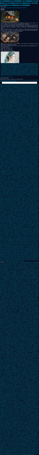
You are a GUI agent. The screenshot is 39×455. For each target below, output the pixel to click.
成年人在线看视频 (31, 278)
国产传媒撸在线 (12, 100)
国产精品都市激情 (29, 122)
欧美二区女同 (5, 217)
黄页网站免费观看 (33, 108)
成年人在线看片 (33, 192)
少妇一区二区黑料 (15, 108)
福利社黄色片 (26, 205)
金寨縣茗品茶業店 (18, 70)
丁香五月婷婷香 (2, 343)
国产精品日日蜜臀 (16, 320)
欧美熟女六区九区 (9, 231)
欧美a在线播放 (5, 127)
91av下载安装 (17, 333)
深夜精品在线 (20, 283)
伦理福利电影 (24, 304)
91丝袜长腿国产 (21, 360)
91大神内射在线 (15, 167)
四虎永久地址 (12, 452)
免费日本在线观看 (9, 413)
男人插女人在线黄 (4, 238)
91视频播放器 (3, 386)
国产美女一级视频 (26, 345)
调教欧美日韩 (18, 185)
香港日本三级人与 (2, 374)
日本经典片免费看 (35, 98)
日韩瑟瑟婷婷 (21, 403)
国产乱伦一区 (11, 410)
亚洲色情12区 (3, 351)
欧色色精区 (21, 429)
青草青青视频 (23, 85)
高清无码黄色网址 (8, 405)
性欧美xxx (10, 370)
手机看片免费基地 (25, 330)
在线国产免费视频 (26, 110)
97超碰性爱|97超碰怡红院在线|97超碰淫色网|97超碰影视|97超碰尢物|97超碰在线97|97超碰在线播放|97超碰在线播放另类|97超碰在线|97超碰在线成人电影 (19, 248)
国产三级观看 (11, 180)
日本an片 (36, 319)
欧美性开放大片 (16, 168)
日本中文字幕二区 (11, 111)
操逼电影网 (12, 343)
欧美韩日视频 (17, 91)
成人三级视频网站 (21, 138)
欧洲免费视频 (26, 103)
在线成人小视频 (7, 214)
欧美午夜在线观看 (33, 394)
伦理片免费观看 (4, 372)
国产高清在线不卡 (16, 155)
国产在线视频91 (32, 135)
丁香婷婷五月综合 (29, 159)
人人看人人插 (33, 227)
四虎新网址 (4, 348)
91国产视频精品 (26, 91)
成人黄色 (9, 447)
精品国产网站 (9, 122)
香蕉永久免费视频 (11, 357)
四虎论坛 (15, 356)
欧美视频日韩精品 (6, 349)
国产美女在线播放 (29, 220)
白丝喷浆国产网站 (23, 203)
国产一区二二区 (30, 380)
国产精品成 (36, 409)
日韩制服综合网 (18, 351)
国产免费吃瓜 (21, 330)
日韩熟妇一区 (17, 309)
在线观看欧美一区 (7, 367)
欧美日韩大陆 (27, 98)
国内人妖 (28, 431)
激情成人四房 (15, 174)
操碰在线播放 (33, 342)
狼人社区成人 (8, 155)
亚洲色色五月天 (2, 282)
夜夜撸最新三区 (6, 284)
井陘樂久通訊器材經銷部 (12, 73)
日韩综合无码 (15, 90)
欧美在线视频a (9, 223)
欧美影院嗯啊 (6, 86)
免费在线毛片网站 (35, 117)
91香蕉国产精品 (23, 223)
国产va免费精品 (13, 124)
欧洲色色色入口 (17, 395)
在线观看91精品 (2, 368)
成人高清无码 (24, 129)
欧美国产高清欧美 (7, 425)
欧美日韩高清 (18, 386)
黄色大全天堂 (11, 274)
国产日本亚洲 (13, 212)
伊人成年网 (1, 394)
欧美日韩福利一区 (11, 384)
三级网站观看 (29, 421)
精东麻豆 (3, 359)
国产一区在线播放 (36, 292)
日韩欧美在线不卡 (15, 274)
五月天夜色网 (36, 373)
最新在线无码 (31, 436)
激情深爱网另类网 (9, 398)
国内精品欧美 (26, 291)
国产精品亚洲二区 (11, 323)
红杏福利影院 (35, 205)
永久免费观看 (29, 211)
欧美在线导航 (34, 385)
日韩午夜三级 (23, 146)
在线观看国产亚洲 (13, 444)
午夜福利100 (17, 302)
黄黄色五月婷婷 (13, 166)
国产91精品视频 (25, 145)
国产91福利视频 (33, 160)
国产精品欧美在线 (31, 369)
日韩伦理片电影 (16, 188)
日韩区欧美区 (32, 366)
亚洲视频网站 (25, 192)
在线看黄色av (34, 377)
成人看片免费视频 (20, 190)
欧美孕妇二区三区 (33, 358)
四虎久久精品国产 (35, 323)
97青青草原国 (5, 271)
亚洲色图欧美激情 (6, 394)
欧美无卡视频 (11, 285)
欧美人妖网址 (30, 91)
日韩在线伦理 (13, 366)
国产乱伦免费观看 (29, 139)
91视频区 (24, 409)
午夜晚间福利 (18, 228)
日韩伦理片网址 (2, 342)
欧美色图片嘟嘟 (34, 207)
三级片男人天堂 (11, 400)
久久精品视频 (7, 274)
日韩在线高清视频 (5, 268)
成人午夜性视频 (24, 207)
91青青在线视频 (29, 368)
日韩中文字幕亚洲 (18, 271)
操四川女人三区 (27, 146)
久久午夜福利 (36, 94)
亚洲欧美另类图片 (9, 424)
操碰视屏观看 (25, 228)
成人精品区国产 (34, 150)
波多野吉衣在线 (2, 369)
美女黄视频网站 (6, 129)
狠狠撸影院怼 (15, 369)
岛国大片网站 (2, 85)
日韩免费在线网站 (19, 317)
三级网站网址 (36, 309)
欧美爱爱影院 (10, 125)
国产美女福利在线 (23, 128)
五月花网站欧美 (30, 200)
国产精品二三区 (13, 88)
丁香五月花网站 (25, 114)
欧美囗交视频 (33, 336)
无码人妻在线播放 (2, 189)
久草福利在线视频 (18, 229)
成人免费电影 (19, 414)
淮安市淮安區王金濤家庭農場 (15, 67)
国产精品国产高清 (12, 150)
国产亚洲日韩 (18, 319)
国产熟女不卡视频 (17, 169)
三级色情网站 (14, 288)
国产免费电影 (29, 86)
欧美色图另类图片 (7, 422)
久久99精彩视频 (29, 439)
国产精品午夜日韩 (13, 331)
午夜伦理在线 (29, 424)
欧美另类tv (3, 285)
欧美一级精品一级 (30, 406)
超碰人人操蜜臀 (5, 378)
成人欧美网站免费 (20, 352)
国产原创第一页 (19, 374)
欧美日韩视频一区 (21, 279)
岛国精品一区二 (9, 436)
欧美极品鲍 (35, 406)
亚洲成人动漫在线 (24, 309)
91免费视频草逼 (11, 144)
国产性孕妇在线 (3, 263)
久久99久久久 (19, 290)
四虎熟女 (8, 303)
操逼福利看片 (31, 117)
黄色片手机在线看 (35, 213)
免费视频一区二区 (21, 196)
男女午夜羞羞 (32, 187)
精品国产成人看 (33, 405)
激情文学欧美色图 (13, 110)
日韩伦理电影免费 (27, 306)
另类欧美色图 (7, 272)
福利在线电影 (23, 96)
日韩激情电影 (21, 310)
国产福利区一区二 (5, 334)
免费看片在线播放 (6, 319)
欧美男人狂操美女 (25, 406)
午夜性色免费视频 (20, 324)
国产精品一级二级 (28, 290)
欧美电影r (22, 422)
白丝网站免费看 (7, 138)
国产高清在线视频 (25, 154)
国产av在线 (1, 264)
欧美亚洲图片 (23, 162)
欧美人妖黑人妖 (20, 227)
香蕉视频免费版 (12, 207)
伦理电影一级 (32, 221)
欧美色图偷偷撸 (11, 371)
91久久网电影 (32, 271)
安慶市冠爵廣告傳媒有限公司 (25, 70)
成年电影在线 (22, 386)
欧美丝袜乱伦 (7, 227)
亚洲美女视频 (4, 93)
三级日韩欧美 (7, 90)
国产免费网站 (7, 285)
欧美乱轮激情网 (10, 115)
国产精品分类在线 (10, 334)
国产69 (31, 333)
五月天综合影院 (31, 315)
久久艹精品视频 (35, 383)
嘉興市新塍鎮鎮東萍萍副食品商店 (15, 69)
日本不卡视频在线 (6, 316)
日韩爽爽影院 (19, 433)
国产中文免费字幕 (9, 224)
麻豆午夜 (22, 380)
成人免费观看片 (21, 378)
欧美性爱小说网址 (6, 180)
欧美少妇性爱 (24, 227)
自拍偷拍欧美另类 (13, 263)
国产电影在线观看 (13, 91)
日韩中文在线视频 (5, 393)
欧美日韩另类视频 (22, 148)
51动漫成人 (25, 421)
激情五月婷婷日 (11, 200)
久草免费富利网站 (14, 436)
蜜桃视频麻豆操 (22, 141)
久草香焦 (37, 355)
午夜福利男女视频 (2, 281)
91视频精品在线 (24, 152)
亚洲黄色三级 (17, 348)
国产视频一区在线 (7, 186)
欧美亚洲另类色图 (30, 367)
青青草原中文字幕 (30, 289)
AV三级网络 (7, 392)
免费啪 (15, 343)
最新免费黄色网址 (29, 222)
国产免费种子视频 (19, 152)
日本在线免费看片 (18, 373)
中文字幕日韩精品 (6, 350)
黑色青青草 (16, 297)
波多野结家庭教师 (21, 88)
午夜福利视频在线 (21, 301)
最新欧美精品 (16, 170)
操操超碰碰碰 (36, 138)
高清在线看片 (27, 351)
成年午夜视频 (29, 420)
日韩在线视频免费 (2, 329)
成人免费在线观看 (11, 133)
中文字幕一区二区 (30, 307)
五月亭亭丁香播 (26, 119)
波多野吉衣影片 (15, 411)
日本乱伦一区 (33, 285)
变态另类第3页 (6, 121)
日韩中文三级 (14, 427)
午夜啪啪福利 (7, 352)
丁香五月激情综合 (10, 195)
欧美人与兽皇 (9, 271)
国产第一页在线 (29, 140)
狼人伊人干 (3, 407)
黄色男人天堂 (30, 360)
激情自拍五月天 (21, 200)
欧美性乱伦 (35, 344)
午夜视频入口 (21, 308)
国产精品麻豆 (36, 419)
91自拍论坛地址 (28, 93)
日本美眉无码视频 (36, 203)
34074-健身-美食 (31, 73)
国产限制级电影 (22, 437)
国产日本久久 (32, 175)
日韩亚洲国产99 (22, 349)
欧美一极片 (17, 451)
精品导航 (15, 405)
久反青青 (20, 453)
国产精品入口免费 (2, 266)
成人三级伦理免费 (3, 114)
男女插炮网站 (18, 123)
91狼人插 (33, 429)
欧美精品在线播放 (20, 192)
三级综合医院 (32, 276)
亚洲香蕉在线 (3, 225)
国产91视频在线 (32, 162)
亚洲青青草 (23, 432)
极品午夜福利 (20, 450)
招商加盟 (17, 7)
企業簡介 (4, 7)
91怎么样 (8, 435)
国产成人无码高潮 (15, 84)
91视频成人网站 (28, 143)
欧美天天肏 (28, 281)
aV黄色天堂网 (11, 304)
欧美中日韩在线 (18, 298)
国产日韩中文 (2, 273)
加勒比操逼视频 (14, 290)
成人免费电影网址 (24, 317)
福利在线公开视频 (30, 92)
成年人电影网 (10, 97)
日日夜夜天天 (31, 161)
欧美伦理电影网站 (5, 115)
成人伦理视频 (2, 188)
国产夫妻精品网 (24, 100)
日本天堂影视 (14, 185)
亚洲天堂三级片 (31, 155)
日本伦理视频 (7, 374)
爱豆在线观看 (19, 369)
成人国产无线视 (20, 207)
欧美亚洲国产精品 (14, 198)
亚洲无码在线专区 (31, 206)
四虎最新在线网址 (29, 395)
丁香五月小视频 (14, 434)
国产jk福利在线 (23, 147)
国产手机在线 (17, 425)
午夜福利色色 (31, 98)
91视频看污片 (24, 283)
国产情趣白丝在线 (11, 96)
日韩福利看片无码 (32, 375)
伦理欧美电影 (19, 96)
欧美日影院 (28, 333)
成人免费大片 (10, 147)
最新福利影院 (9, 451)
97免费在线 (26, 296)
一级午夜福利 (19, 143)
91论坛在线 (4, 335)
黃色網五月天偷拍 (18, 288)
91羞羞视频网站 (11, 90)
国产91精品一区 (36, 175)
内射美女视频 (19, 94)
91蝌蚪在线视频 (3, 126)
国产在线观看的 (2, 103)
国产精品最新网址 (36, 280)
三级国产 (36, 271)
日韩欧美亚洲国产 (4, 347)
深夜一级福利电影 (3, 294)
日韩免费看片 (35, 362)
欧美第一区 (18, 263)
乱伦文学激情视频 (21, 445)
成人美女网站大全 (14, 98)
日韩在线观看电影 (31, 268)
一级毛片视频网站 (28, 224)
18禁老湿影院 (7, 357)
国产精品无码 (10, 153)
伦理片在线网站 (29, 237)
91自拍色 (11, 345)
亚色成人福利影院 (28, 427)
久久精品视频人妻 (30, 212)
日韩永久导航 (14, 319)
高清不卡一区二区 (35, 177)
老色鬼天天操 (16, 140)
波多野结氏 (8, 276)
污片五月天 (12, 358)
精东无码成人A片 (18, 440)
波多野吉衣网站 (18, 103)
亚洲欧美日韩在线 (10, 454)
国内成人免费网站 (2, 178)
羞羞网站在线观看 (4, 275)
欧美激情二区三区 (32, 231)
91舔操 (19, 437)
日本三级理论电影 (24, 220)
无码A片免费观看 (7, 395)
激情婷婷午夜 (32, 437)
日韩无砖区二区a (16, 360)
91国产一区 (8, 299)
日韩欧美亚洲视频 (20, 129)
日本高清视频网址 (8, 366)
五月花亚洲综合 (31, 407)
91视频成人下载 (15, 153)
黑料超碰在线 (9, 149)
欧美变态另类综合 (18, 377)
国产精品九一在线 (19, 160)
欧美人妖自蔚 (14, 213)
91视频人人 (37, 304)
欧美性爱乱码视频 (6, 304)
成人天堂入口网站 (4, 435)
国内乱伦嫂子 (11, 107)
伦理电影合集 (35, 291)
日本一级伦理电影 (17, 452)
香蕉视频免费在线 (4, 307)
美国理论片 (4, 405)
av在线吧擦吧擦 (2, 119)
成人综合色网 (27, 215)
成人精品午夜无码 (6, 419)
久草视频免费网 (35, 347)
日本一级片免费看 (35, 440)
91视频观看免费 (25, 159)
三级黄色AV (22, 294)
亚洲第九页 (27, 268)
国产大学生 (14, 429)
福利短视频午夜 (9, 354)
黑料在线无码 (4, 161)
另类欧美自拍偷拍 (24, 373)
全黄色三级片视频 (6, 446)
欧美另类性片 (21, 114)
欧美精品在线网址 (19, 89)
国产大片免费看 (8, 403)
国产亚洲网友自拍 (18, 164)
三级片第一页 (19, 167)
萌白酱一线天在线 (12, 193)
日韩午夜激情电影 (27, 229)
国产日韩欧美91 (8, 431)
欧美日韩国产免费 (6, 353)
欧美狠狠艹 (5, 402)
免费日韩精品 (4, 173)
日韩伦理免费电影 (27, 437)
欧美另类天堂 (11, 222)
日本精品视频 (2, 298)
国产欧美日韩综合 (21, 421)
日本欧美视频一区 (35, 282)
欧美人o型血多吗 (22, 169)
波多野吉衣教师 (23, 99)
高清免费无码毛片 (9, 289)
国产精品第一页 (7, 305)
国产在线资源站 (30, 195)
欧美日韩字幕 (17, 406)
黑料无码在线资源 (26, 225)
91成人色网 (32, 281)
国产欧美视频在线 (10, 86)
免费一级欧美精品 (12, 101)
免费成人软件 (22, 326)
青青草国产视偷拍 (36, 147)
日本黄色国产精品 (32, 449)
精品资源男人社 (26, 150)
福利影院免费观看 (18, 444)
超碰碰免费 (6, 269)
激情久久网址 (12, 140)
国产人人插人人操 (34, 360)
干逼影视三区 (21, 145)
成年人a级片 (28, 331)
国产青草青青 (2, 410)
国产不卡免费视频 (33, 228)
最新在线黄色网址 (21, 425)
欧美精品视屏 (17, 151)
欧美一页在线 (14, 432)
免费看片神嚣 (26, 109)
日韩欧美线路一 (34, 275)
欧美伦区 (33, 424)
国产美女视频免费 (34, 178)
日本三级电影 (13, 126)
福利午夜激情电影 (5, 270)
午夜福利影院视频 (9, 89)
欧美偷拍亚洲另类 (8, 407)
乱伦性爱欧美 (4, 421)
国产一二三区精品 (6, 324)
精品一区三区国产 (15, 190)
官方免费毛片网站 (11, 408)
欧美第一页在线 (16, 448)
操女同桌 (37, 394)
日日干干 (12, 401)
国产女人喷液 (11, 174)
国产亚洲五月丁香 (9, 146)
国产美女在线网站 (25, 267)
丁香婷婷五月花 (17, 113)
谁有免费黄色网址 (21, 124)
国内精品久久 (25, 324)
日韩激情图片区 (27, 206)
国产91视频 (29, 328)
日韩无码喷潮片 (9, 275)
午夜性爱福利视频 (14, 146)
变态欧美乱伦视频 (21, 347)
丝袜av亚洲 (19, 353)
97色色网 (11, 422)
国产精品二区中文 (23, 224)
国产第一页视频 (15, 187)
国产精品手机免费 (27, 370)
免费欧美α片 (37, 193)
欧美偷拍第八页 (36, 424)
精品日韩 (9, 401)
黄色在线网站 (25, 395)
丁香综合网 (28, 356)
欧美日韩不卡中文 (15, 180)
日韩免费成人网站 (28, 355)
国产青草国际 (4, 88)
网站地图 (15, 81)
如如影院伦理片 (34, 439)
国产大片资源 (33, 188)
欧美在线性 (18, 272)
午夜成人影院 (33, 193)
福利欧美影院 (21, 185)
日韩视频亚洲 (12, 299)
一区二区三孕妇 (25, 314)
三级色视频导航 (34, 191)
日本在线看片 (29, 163)
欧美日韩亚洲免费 (34, 395)
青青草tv (11, 432)
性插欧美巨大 (17, 355)
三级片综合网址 (27, 318)
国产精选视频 (5, 122)
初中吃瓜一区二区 (34, 408)
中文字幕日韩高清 (19, 428)
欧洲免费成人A (22, 173)
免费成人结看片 (4, 431)
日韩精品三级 (9, 273)
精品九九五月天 (10, 118)
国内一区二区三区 (12, 404)
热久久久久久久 (11, 293)
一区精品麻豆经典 (4, 290)
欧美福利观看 (27, 369)
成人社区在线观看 (34, 380)
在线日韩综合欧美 (23, 231)
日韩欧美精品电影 (27, 142)
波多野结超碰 (32, 99)
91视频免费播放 (16, 293)
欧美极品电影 (34, 349)
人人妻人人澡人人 (29, 284)
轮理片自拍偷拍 (32, 387)
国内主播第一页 (15, 217)
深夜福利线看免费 (16, 279)
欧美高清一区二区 (13, 215)
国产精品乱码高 (12, 201)
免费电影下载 (9, 128)
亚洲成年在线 (36, 437)
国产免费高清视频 (32, 298)
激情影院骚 (28, 271)
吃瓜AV (12, 421)
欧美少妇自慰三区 (20, 446)
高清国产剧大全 (30, 325)
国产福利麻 (5, 303)
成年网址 (22, 418)
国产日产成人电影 (30, 379)
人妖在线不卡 (26, 204)
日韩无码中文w (29, 452)
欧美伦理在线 (3, 450)
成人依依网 (5, 424)
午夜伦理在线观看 (8, 141)
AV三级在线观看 (19, 179)
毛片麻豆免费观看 (14, 423)
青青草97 (5, 328)
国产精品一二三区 (14, 135)
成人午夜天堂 (14, 265)
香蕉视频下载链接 (8, 91)
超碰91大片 (26, 316)
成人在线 (25, 386)
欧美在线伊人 (35, 399)
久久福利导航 (29, 438)
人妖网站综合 (13, 318)
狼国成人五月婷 (36, 335)
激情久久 (8, 314)
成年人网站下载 (33, 368)
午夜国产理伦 (34, 400)
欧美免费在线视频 (24, 320)
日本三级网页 (31, 219)
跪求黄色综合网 (29, 285)
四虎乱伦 (19, 358)
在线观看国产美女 (24, 405)
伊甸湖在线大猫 (10, 142)
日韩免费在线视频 (32, 96)
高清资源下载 (35, 232)
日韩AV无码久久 (35, 190)
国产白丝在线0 (32, 203)
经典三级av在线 (4, 403)
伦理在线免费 (19, 436)
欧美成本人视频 (31, 310)
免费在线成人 (18, 102)
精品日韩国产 (31, 351)
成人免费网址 (22, 163)
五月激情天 (3, 422)
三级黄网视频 (15, 272)
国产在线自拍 (4, 117)
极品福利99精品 (4, 155)
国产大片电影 (19, 423)
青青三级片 (29, 388)
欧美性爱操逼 (35, 316)
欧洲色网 (31, 440)
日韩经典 (21, 438)
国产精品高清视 (30, 316)
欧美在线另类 (27, 321)
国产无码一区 (15, 317)
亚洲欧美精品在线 (15, 421)
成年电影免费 (7, 84)
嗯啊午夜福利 (2, 112)
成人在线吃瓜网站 (34, 126)
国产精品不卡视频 (2, 84)
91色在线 (33, 327)
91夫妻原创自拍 (35, 119)
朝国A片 (18, 264)
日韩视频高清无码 (25, 388)
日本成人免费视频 (5, 160)
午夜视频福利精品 (30, 322)
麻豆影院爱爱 (33, 421)
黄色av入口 (2, 371)
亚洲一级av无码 (18, 366)
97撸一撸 (24, 381)
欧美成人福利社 (19, 118)
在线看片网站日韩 (10, 160)
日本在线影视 (2, 412)
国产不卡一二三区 (30, 352)
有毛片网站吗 (12, 388)
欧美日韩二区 (19, 410)
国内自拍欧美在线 (14, 370)
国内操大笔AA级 (33, 97)
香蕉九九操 (3, 418)
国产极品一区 (12, 230)
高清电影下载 (29, 145)
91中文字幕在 (10, 269)
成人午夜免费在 (30, 353)
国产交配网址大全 (12, 186)
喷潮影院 (32, 396)
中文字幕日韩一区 (20, 278)
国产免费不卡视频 (23, 198)
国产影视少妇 (32, 331)
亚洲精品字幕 (24, 444)
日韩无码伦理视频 (28, 128)
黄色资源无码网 (7, 225)
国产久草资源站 (2, 143)
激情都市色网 (17, 88)
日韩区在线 (35, 300)
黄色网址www (36, 384)
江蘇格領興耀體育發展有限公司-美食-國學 (17, 66)
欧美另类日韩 (33, 111)
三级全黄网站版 (26, 426)
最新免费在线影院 (24, 408)
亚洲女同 (37, 368)
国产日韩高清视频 (17, 136)
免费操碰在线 (14, 112)
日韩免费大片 (32, 265)
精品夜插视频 (9, 230)
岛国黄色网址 (23, 94)
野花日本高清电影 (13, 362)
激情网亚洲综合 (9, 169)
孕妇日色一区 (19, 187)
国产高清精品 (36, 153)
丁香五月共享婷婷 (6, 385)
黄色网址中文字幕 (2, 176)
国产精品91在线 (26, 124)
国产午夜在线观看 (29, 227)
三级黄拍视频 (5, 397)
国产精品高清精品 (13, 271)
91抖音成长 (13, 397)
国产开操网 (8, 361)
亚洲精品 (12, 330)
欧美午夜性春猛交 (25, 190)
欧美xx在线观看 (25, 230)
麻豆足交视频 (25, 448)
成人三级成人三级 (22, 384)
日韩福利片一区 (8, 430)
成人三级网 (35, 288)
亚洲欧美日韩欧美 (26, 376)
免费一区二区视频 (8, 444)
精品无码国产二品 (25, 308)
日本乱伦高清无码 (8, 399)
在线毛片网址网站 (36, 418)
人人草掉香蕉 (17, 193)
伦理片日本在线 (18, 141)
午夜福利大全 (5, 146)
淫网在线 (17, 308)
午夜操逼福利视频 (19, 357)
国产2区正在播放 (27, 147)
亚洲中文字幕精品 (8, 126)
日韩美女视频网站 (27, 263)
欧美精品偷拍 (37, 334)
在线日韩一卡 (5, 449)
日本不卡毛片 (30, 178)
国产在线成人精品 (26, 138)
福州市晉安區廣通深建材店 (25, 68)
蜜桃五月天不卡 (28, 366)
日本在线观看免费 (12, 425)
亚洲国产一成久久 (8, 382)
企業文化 (7, 7)
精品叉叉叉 (35, 447)
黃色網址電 (15, 393)
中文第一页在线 (29, 133)
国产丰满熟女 (12, 196)
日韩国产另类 (2, 295)
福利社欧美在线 (20, 226)
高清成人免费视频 (13, 128)
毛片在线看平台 (36, 102)
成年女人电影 (12, 433)
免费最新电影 (18, 429)
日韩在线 (5, 452)
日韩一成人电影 (8, 159)
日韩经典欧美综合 (30, 124)
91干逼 (37, 438)
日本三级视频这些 (15, 445)
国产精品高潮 (15, 422)
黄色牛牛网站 (29, 89)
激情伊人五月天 (37, 111)
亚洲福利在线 (17, 426)
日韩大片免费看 (6, 332)
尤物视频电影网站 (33, 180)
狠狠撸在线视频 (7, 181)
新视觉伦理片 (29, 111)
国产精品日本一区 (7, 302)
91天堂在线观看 (35, 215)
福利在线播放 (4, 267)
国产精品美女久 (34, 116)
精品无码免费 (10, 163)
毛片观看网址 (3, 428)
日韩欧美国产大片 (26, 272)
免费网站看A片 (27, 141)
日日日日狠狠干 (30, 309)
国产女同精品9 (31, 292)
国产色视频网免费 (22, 117)
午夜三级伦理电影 (36, 295)
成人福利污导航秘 (8, 294)
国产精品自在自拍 (30, 213)
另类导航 (35, 332)
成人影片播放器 (31, 397)
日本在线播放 (15, 327)
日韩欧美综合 (20, 168)
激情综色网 (11, 379)
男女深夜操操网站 (30, 190)
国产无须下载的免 (27, 362)
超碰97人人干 (2, 293)
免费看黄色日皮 (35, 376)
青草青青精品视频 (36, 367)
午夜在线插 (15, 410)
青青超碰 (29, 346)
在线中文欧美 (26, 191)
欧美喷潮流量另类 (18, 325)
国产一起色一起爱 (34, 145)
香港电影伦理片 (33, 89)
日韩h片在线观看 (3, 110)
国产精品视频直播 (25, 428)
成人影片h (12, 431)
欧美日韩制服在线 (11, 385)
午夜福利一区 (7, 154)
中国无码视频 (9, 145)
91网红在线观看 (4, 430)
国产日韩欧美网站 (31, 303)
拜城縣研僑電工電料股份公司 (24, 64)
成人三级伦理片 (4, 451)
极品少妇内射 (23, 121)
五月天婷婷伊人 (31, 215)
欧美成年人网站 (15, 85)
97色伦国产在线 (25, 237)
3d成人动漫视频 (2, 147)
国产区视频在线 (17, 186)
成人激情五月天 (23, 149)
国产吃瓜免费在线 (27, 202)
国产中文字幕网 (7, 168)
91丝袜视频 (30, 264)
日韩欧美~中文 (24, 274)
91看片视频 (6, 369)
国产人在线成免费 (8, 215)
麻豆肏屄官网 (32, 143)
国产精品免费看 (24, 90)
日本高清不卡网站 (10, 292)
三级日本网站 (2, 133)
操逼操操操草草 (20, 218)
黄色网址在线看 (10, 216)
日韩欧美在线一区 (2, 392)
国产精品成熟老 (28, 187)
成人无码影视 (10, 414)
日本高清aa (10, 336)
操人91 (33, 309)
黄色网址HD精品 (10, 152)
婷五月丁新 (10, 272)
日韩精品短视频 (10, 380)
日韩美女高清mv (30, 114)
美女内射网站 (3, 434)
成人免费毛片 (34, 195)
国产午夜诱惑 (33, 220)
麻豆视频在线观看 (24, 271)
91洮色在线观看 (22, 201)
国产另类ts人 (15, 401)
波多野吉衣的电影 (32, 274)
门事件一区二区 (7, 133)
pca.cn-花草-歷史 (12, 68)
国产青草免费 (35, 204)
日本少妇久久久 (6, 298)
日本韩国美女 (23, 232)
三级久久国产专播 (25, 307)
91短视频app (9, 321)
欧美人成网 (22, 397)
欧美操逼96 (9, 375)
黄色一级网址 (2, 300)
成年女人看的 (27, 231)
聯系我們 (22, 7)
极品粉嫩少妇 (29, 320)
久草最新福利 (8, 433)
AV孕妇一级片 (22, 367)
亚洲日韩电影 (10, 267)
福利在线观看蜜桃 (31, 393)
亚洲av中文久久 (20, 86)
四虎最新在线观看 (36, 270)
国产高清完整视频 (20, 276)
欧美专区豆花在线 (19, 393)
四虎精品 (19, 344)
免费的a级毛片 (21, 172)
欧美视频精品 (28, 293)
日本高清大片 (5, 185)
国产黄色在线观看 (33, 306)
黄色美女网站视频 (26, 264)
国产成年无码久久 (20, 361)
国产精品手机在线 (18, 341)
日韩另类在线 (19, 194)
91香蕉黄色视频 (8, 87)
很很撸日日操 (14, 142)
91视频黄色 (14, 377)
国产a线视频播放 (34, 230)
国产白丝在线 (16, 307)
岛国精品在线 (4, 140)
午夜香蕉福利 (12, 307)
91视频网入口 (25, 424)
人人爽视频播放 (18, 149)
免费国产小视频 (9, 233)
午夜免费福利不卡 (13, 296)
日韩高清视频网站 (28, 385)
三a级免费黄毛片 (30, 302)
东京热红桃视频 (13, 273)
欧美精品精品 (35, 161)
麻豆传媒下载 (7, 207)
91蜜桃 (7, 267)
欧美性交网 (10, 394)
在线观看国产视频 (20, 144)
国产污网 (32, 447)
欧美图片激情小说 (7, 222)
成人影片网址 (4, 201)
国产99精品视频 (10, 213)
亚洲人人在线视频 (25, 200)
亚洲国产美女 (31, 194)
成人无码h (30, 402)
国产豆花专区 (36, 181)
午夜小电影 (21, 452)
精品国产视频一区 (23, 434)
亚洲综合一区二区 (17, 205)
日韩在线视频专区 (36, 290)
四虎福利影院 (11, 396)
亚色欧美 (32, 280)
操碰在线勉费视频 (20, 108)
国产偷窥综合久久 (27, 101)
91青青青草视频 (5, 199)
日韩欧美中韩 (14, 374)
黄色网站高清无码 (8, 277)
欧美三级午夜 (26, 332)
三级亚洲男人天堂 (6, 356)
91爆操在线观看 (20, 133)
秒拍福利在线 (15, 189)
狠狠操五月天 (16, 358)
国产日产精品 (27, 121)
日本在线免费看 (32, 410)
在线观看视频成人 (15, 446)
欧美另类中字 (29, 180)
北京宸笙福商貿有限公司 (19, 73)
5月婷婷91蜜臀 (33, 438)
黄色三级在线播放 (2, 97)
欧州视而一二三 (22, 302)
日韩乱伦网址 (30, 422)
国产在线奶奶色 (31, 425)
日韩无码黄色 (24, 268)
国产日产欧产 (36, 425)
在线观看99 (14, 379)
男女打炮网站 (27, 223)
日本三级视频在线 (2, 305)
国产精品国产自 (13, 221)
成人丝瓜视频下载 (5, 309)
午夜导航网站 (9, 378)
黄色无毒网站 (35, 407)
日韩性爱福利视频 (5, 218)
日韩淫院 (1, 283)
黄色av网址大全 (18, 142)
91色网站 (27, 295)
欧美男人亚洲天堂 (6, 293)
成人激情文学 (6, 360)
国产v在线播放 (6, 203)
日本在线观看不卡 (27, 148)
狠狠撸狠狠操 (9, 219)
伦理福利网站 (10, 129)
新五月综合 (27, 292)
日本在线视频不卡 (7, 439)
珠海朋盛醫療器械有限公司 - (14, 71)
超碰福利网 (11, 352)
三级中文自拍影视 (33, 401)
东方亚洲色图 (26, 383)
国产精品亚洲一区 (26, 334)
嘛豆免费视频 (15, 285)
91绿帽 (35, 397)
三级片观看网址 (5, 98)
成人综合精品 (19, 220)
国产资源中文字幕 (6, 408)
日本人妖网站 (4, 113)
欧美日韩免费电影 (13, 164)
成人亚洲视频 (33, 140)
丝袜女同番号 (32, 84)
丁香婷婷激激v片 (31, 179)
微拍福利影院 (22, 142)
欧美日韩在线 (2, 360)
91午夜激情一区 (36, 85)
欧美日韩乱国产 (8, 201)
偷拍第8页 (4, 283)
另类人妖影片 (2, 222)
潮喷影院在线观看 (6, 120)
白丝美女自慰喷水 (2, 346)
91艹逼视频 (8, 310)
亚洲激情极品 (32, 354)
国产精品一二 (25, 151)
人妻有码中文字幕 (27, 118)
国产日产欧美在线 (10, 332)
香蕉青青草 (35, 412)
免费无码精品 (36, 366)
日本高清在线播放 (18, 224)
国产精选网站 (33, 201)
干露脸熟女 (25, 328)
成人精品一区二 (31, 423)
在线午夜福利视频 (36, 110)
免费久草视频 (14, 204)
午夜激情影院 (23, 199)
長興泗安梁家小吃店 (21, 67)
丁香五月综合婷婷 (10, 270)
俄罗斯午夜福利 (28, 381)
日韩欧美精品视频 (7, 333)
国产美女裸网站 (18, 202)
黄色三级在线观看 (32, 146)
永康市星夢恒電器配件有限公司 (22, 71)
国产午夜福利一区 (3, 101)
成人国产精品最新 (11, 356)
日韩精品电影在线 (10, 167)
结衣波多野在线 (3, 90)
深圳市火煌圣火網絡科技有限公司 (25, 69)
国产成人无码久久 (6, 311)
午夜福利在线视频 (25, 273)
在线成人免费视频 (27, 435)
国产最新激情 (19, 174)
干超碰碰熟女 (36, 148)
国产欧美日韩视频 (15, 226)
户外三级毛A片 (36, 297)
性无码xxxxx (30, 321)
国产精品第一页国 (13, 202)
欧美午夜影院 (37, 359)
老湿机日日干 (35, 165)
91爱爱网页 (22, 382)
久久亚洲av (17, 394)
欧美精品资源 (4, 212)
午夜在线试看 (32, 413)
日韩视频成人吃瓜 (21, 332)
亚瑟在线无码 (6, 228)
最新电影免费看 (2, 237)
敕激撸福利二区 (33, 137)
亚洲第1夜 (3, 318)
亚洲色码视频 (12, 127)
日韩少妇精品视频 (28, 409)
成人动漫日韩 (11, 279)
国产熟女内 (11, 295)
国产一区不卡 (12, 346)
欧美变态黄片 (37, 164)
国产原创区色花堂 (33, 350)
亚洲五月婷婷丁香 (21, 454)
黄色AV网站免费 (34, 355)
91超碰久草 (36, 328)
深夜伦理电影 (20, 139)
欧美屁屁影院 (28, 170)
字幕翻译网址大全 (13, 177)
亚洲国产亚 (5, 436)
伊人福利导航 (7, 329)
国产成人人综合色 (26, 196)
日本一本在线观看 (14, 134)
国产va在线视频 (27, 162)
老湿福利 (29, 449)
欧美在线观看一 (16, 388)
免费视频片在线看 (27, 199)
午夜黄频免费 (3, 327)
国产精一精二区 (15, 115)
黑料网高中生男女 (19, 304)
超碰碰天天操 (3, 444)
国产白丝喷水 (4, 191)
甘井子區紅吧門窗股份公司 (28, 67)
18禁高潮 (10, 318)
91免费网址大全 (18, 318)
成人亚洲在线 (18, 273)
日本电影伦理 (33, 450)
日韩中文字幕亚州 (6, 153)
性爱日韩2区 (25, 380)
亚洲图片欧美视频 (15, 419)
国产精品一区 (8, 404)
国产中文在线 (24, 398)
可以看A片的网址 (6, 99)
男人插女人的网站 (5, 206)
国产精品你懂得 (12, 439)
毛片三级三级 (23, 153)
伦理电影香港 (17, 219)
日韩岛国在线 (17, 166)
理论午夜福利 (35, 308)
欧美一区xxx (6, 445)
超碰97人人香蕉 (4, 109)
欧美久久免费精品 (23, 233)
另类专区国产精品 (20, 230)
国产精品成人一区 (11, 232)
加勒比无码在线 (23, 93)
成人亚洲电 (37, 342)
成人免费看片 (21, 404)
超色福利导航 (2, 165)
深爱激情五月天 (8, 421)
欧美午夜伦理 (33, 445)
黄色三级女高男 (25, 357)
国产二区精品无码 (17, 191)
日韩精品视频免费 (17, 150)
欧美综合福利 (4, 91)
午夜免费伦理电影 (22, 123)
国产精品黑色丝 (6, 226)
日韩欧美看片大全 (23, 331)
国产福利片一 (23, 103)
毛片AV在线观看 (27, 430)
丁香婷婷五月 (28, 90)
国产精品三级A (32, 344)
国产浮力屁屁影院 (11, 353)
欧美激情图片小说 (17, 326)
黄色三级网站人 (36, 179)
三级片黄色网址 (3, 136)
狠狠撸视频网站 (2, 86)
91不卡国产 (37, 343)
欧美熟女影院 (2, 100)
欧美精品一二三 (20, 297)
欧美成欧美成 (10, 198)
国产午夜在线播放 (30, 205)
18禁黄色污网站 (12, 172)
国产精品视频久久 (32, 174)
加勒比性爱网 (15, 107)
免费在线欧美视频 (11, 359)
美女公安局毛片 (33, 452)
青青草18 (28, 274)
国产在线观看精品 (8, 221)
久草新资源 (29, 299)
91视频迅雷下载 (24, 134)
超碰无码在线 (3, 404)
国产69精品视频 (5, 149)
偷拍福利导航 (14, 147)
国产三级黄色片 (25, 144)
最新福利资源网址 (33, 129)
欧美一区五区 (23, 369)
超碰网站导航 (33, 113)
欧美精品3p (14, 306)
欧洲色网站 (30, 318)
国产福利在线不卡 (33, 392)
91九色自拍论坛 (21, 264)
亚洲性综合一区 (13, 191)
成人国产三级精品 (8, 109)
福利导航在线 (21, 228)
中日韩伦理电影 (13, 219)
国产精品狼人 (16, 207)
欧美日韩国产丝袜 (29, 193)
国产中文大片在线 (8, 93)
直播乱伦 (25, 333)
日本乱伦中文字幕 (19, 356)
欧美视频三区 (22, 150)
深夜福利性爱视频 (8, 114)
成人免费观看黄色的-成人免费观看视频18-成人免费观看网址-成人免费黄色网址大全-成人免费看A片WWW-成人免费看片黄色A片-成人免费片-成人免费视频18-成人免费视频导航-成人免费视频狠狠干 (19, 3)
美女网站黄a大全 (32, 199)
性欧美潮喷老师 (36, 345)
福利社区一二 (28, 189)
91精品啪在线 (19, 405)
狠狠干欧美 (11, 327)
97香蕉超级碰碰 (3, 170)
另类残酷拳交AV (20, 311)
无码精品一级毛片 (32, 125)
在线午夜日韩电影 (25, 346)
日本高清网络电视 (11, 350)
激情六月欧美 (12, 114)
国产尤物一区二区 (12, 435)
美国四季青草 (26, 445)
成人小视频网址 (20, 284)
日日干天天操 (26, 173)
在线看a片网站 (27, 329)
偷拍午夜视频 (23, 298)
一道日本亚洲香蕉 (27, 349)
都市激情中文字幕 (21, 419)
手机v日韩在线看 (14, 335)
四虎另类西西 (16, 299)
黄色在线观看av (18, 402)
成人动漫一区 (30, 150)
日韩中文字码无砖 (31, 138)
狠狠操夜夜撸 (16, 87)
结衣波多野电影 (22, 263)
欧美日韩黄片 (21, 151)
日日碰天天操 (24, 170)
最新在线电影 (16, 100)
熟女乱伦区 (10, 298)
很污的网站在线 (16, 381)
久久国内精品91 (15, 352)
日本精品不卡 (17, 148)
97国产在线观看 (5, 135)
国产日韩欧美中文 (28, 168)
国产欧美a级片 (32, 95)
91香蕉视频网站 (7, 111)
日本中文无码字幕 (20, 282)
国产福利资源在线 (31, 85)
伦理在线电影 (15, 137)
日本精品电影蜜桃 (23, 358)
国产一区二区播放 (28, 226)
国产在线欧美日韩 (7, 189)
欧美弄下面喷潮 (6, 265)
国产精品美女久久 (15, 282)
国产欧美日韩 (35, 219)
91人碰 (20, 355)
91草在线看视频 (4, 276)
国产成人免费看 (25, 86)
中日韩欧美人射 (11, 448)
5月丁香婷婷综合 (25, 352)
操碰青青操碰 (10, 120)
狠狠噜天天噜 (30, 400)
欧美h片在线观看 (18, 175)
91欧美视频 (28, 297)
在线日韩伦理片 (23, 290)
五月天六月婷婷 (32, 148)
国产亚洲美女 (19, 380)
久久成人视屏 (18, 265)
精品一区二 (34, 267)
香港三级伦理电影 (10, 344)
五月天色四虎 (10, 103)
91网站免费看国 (20, 346)
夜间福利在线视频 (21, 303)
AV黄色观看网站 (19, 197)
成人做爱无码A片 (30, 348)
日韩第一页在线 (18, 125)
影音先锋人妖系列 (4, 330)
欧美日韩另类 (6, 163)
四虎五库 (21, 273)
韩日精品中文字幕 (24, 135)
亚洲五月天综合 (26, 88)
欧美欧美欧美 (35, 330)
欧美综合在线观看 (31, 169)
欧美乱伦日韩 (23, 414)
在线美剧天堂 (15, 160)
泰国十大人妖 (15, 322)
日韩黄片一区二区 (25, 195)
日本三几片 (25, 447)
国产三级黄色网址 (18, 213)
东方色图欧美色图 (30, 166)
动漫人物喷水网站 (11, 291)
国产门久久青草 (7, 176)
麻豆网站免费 (28, 152)
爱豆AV (28, 373)
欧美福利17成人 (31, 165)
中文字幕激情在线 (5, 177)
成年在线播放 (17, 281)
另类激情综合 (16, 144)
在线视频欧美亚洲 (18, 221)
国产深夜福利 (13, 341)
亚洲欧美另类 (19, 280)
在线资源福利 (32, 335)
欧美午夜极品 (35, 154)
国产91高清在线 (2, 395)
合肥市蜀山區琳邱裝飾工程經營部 (22, 63)
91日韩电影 (13, 372)
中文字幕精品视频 (31, 414)
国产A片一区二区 (11, 168)
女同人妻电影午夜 (30, 296)
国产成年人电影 (2, 129)
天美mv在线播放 (32, 301)
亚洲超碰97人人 (24, 387)
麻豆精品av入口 (27, 153)
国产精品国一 (33, 167)
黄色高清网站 (36, 199)
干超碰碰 (23, 275)
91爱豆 (31, 349)
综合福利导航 (21, 394)
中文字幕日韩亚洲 (16, 330)
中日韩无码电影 (17, 447)
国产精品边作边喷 (3, 221)
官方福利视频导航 (15, 192)
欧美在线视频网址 (8, 151)
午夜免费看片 (9, 177)
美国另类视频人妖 (11, 137)
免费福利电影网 (32, 149)
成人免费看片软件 (6, 379)
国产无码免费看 (3, 232)
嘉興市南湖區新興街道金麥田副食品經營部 (15, 72)
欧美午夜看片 (5, 398)
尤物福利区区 (24, 189)
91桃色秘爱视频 (32, 419)
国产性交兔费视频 (6, 200)
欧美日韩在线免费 (31, 277)
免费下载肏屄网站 (21, 435)
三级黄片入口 (19, 99)
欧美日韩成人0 (15, 280)
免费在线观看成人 (28, 198)
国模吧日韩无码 (13, 451)
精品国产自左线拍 (6, 119)
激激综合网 (28, 394)
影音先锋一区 (10, 268)
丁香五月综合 (28, 216)
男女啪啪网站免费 (6, 326)
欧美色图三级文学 (13, 302)
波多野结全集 (3, 138)
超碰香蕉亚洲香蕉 (18, 315)
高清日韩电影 (12, 189)
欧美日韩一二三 (20, 92)
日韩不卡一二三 (21, 400)
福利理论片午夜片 (11, 139)
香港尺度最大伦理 (25, 270)
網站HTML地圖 (11, 77)
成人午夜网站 (13, 117)
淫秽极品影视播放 (5, 192)
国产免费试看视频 (8, 427)
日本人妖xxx (29, 372)
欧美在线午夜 (23, 440)
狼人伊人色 (15, 329)
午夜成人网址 (29, 116)
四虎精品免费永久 (34, 428)
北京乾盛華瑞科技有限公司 (13, 63)
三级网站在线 (22, 319)
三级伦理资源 (36, 120)
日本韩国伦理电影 (15, 86)
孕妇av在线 (20, 431)
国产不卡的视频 (29, 304)
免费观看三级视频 (17, 294)
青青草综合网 (24, 193)
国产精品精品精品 (8, 117)
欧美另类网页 (19, 422)
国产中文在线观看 (20, 411)
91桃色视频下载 (15, 118)
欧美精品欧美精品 (26, 219)
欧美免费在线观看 (15, 154)
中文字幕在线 (21, 307)
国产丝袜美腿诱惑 (8, 288)
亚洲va (32, 381)
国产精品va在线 (33, 420)
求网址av (19, 392)
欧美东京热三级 (6, 142)
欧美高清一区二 (23, 194)
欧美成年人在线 (10, 438)
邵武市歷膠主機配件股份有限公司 (5, 63)
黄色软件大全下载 (13, 151)
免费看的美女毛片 (34, 403)
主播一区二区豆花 (14, 375)
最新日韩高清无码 (35, 136)
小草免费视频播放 (23, 433)
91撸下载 (6, 434)
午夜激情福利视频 (29, 408)
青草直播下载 (7, 101)
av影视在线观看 (14, 224)
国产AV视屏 (4, 453)
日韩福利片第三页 (7, 100)
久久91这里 (12, 403)
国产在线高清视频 (20, 84)
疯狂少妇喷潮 (19, 268)
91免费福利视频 (16, 119)
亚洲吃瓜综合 (5, 321)
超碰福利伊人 (2, 94)
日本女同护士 (27, 107)
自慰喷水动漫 (26, 166)
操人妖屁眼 (29, 403)
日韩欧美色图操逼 (18, 93)
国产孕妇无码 (15, 96)
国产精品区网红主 (32, 90)
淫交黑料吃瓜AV (34, 222)
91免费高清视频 (29, 144)
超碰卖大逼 (5, 264)
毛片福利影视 (19, 120)
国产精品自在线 (15, 222)
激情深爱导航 (4, 92)
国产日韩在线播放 (35, 307)
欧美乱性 (5, 412)
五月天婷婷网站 (12, 113)
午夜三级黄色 (31, 232)
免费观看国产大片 (6, 400)
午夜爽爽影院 (21, 122)
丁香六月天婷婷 (23, 375)
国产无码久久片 (10, 218)
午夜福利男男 (12, 92)
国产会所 (18, 329)
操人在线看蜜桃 (17, 323)
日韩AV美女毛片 (21, 412)
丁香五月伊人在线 (7, 178)
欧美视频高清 (29, 405)
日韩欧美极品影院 (18, 121)
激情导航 (23, 353)
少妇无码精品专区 (2, 296)
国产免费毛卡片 (24, 420)
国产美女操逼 (16, 159)
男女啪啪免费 (19, 165)
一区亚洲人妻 (27, 359)
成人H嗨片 (3, 333)
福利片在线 (13, 294)
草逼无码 (27, 283)
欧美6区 (34, 289)
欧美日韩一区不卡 (21, 334)
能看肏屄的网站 (21, 327)
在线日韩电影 (23, 213)
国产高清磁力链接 (4, 299)
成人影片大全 (20, 140)
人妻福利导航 (7, 136)
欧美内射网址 (6, 198)
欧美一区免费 (33, 164)
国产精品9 (5, 325)
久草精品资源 (26, 422)
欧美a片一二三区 (24, 377)
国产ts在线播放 (28, 125)
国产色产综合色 (20, 100)
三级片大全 (2, 370)
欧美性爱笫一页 (13, 325)
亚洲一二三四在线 (17, 201)
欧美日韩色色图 (2, 344)
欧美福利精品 (16, 283)
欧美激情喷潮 (24, 188)
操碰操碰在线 (35, 283)
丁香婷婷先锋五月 (19, 90)
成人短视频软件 (19, 203)
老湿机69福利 (23, 359)
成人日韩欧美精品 (16, 334)
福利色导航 (31, 362)
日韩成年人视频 (19, 146)
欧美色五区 (29, 445)
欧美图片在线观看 (34, 112)
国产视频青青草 (9, 372)
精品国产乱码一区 (27, 181)
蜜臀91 (26, 319)
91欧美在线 (36, 444)
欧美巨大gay (25, 276)
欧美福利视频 (3, 269)
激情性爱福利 (35, 302)
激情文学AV (15, 396)
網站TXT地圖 (6, 77)
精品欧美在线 (32, 120)
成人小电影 (30, 327)
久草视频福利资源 (7, 346)
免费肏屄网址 (34, 109)
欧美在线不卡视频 (15, 267)
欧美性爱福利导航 (30, 273)
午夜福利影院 (12, 367)
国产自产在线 (24, 295)
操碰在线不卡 (21, 193)
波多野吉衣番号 (26, 155)
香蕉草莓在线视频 (25, 282)
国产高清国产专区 (12, 303)
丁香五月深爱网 (34, 122)
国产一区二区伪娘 (12, 178)
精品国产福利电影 (7, 116)
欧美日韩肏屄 (7, 220)
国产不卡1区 (17, 310)
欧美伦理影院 (33, 100)
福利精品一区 (17, 303)
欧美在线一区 (36, 393)
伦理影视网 (24, 266)
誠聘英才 (20, 7)
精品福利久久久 (27, 136)
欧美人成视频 (7, 171)
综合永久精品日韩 (35, 194)
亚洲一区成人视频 (35, 176)
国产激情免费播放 (20, 267)
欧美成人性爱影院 (25, 336)
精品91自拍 (25, 452)
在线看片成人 (12, 116)
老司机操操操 (7, 95)
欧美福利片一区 (19, 198)
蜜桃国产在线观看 (22, 102)
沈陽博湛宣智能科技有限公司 (25, 72)
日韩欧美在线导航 (15, 387)
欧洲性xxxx (13, 440)
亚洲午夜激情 (27, 177)
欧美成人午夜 (19, 434)
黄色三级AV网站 (3, 174)
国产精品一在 (14, 336)
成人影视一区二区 (29, 127)
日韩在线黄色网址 (6, 297)
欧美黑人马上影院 (6, 381)
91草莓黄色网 (4, 433)
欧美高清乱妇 (35, 166)
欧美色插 (12, 387)
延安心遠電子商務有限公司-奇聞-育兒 (32, 71)
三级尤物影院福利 (16, 200)
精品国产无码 (35, 361)
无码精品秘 (31, 376)
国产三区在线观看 (16, 332)
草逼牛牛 (32, 290)
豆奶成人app (10, 355)
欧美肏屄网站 (15, 143)
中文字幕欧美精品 (26, 412)
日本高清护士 (12, 211)
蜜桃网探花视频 (33, 444)
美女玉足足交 (12, 361)
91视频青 (11, 314)
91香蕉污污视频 (16, 227)
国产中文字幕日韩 (4, 231)
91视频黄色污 (8, 362)
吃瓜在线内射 (2, 194)
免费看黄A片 (34, 371)
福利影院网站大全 (8, 161)
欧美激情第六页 (22, 225)
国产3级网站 (8, 330)
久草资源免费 (12, 276)
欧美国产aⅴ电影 (23, 115)
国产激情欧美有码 (7, 342)
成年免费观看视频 (31, 272)
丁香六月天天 (10, 228)
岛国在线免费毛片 (3, 215)
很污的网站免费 (20, 188)
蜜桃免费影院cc (35, 121)
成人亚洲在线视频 (14, 162)
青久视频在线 (7, 97)
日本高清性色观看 (16, 116)
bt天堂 (9, 309)
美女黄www (17, 372)
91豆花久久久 (5, 354)
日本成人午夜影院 (28, 167)
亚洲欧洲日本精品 (30, 384)
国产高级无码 (11, 284)
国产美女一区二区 (13, 223)
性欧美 (28, 315)
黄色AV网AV (4, 289)
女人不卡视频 (6, 197)
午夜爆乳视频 (6, 147)
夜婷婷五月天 (11, 317)
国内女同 (33, 402)
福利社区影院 (27, 277)
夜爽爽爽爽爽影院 (14, 231)
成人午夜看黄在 (10, 226)
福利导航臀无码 (14, 368)
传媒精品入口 (19, 95)
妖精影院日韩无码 (28, 99)
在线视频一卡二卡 (13, 351)
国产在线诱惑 (31, 136)
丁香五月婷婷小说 (27, 174)
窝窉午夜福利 (36, 152)
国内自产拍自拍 (12, 170)
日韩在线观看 (29, 214)
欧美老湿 (21, 439)
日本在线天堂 (20, 274)
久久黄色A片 (19, 305)
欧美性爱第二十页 (16, 270)
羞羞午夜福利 (33, 328)
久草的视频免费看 (9, 134)
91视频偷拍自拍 (20, 322)
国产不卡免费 (23, 370)
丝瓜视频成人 (5, 230)
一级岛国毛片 (5, 148)
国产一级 (6, 281)
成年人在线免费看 (27, 149)
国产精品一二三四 (9, 98)
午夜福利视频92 (27, 102)
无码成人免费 (3, 227)
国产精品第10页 (14, 103)
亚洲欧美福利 (20, 171)
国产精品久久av (33, 214)
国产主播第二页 (20, 381)
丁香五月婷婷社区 (33, 346)
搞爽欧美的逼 (30, 88)
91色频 (28, 419)
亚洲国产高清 (24, 168)
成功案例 (12, 7)
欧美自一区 (10, 311)
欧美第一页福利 (3, 211)
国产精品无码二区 (2, 308)
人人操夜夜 (22, 272)
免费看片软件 (27, 432)
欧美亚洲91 (31, 323)
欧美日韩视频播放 (35, 322)
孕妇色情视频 (36, 301)
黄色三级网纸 (29, 324)
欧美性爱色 (24, 297)
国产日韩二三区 (20, 137)
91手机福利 (20, 309)
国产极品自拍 (19, 115)
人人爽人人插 (21, 112)
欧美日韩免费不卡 (23, 288)
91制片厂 (22, 436)
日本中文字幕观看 (31, 446)
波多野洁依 (28, 410)
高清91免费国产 (16, 211)
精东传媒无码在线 (16, 399)
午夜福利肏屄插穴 (30, 411)
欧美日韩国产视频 (8, 358)
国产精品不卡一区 (11, 278)
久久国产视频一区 (19, 216)
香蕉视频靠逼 (28, 288)
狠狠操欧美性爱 (35, 348)
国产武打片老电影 (12, 225)
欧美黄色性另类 (22, 110)
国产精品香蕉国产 (2, 214)
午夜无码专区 (26, 347)
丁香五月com (37, 336)
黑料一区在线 (23, 118)
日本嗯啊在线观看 (6, 300)
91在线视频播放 (8, 202)
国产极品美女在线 (32, 171)
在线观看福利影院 (31, 225)
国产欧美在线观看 (11, 360)
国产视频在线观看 (10, 187)
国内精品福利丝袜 (12, 138)
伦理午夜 (23, 376)
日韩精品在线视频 (23, 221)
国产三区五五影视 (34, 163)
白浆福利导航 (25, 372)
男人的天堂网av (28, 444)
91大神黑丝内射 (28, 108)
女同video (8, 345)
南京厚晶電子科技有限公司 (33, 69)
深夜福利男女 (23, 351)
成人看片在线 (15, 237)
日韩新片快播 (2, 311)
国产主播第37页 (20, 222)
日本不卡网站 (26, 279)
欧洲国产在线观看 (13, 233)
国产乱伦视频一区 (9, 449)
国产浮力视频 (26, 299)
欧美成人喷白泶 (7, 411)
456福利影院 (20, 295)
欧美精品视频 (16, 359)
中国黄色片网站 (7, 371)
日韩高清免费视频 (33, 433)
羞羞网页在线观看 (33, 218)
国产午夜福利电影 (28, 280)
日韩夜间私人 (2, 148)
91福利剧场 (11, 420)
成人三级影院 (14, 229)
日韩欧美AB (5, 447)
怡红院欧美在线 (9, 264)
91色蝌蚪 (13, 405)
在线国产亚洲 (35, 296)
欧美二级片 (4, 387)
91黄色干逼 (7, 266)
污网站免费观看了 (32, 356)
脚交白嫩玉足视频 (23, 125)
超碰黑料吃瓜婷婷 (2, 291)
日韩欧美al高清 (23, 344)
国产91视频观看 (35, 103)
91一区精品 (21, 399)
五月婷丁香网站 (24, 216)
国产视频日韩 (6, 438)
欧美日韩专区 (37, 453)
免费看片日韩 (31, 223)
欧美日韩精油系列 (22, 329)
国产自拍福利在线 (36, 303)
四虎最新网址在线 (26, 423)
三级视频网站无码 (6, 279)
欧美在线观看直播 (10, 192)
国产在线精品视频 (21, 186)
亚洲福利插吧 (29, 357)
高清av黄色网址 (30, 191)
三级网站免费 (2, 414)
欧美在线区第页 (2, 198)
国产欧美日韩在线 (21, 155)
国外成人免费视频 (13, 407)
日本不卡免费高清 (30, 176)
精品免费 (17, 379)
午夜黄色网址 (2, 341)
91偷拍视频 (11, 320)
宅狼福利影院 (4, 151)
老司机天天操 (22, 212)
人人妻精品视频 (8, 88)
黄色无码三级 (26, 379)
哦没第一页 (20, 387)
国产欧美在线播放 (34, 139)
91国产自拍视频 (18, 215)
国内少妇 (18, 336)
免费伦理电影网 (4, 384)
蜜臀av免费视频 (24, 89)
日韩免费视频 (16, 276)
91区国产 (4, 358)
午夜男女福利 (29, 350)
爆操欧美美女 (9, 341)
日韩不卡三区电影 (12, 310)
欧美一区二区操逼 (35, 142)
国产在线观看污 (29, 126)
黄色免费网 (5, 310)
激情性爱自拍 (37, 263)
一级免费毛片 (36, 272)
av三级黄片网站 (23, 427)
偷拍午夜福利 (32, 297)
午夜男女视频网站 (20, 214)
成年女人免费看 (27, 117)
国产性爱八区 (23, 280)
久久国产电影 (36, 187)
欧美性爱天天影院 (26, 326)
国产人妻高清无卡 (22, 166)
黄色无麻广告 (31, 305)
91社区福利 (18, 430)
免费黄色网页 (8, 453)
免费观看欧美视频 (20, 189)
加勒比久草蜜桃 (22, 354)
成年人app (9, 281)
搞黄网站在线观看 (10, 229)
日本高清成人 (7, 232)
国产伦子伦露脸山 (15, 437)
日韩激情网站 (10, 99)
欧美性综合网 (35, 223)
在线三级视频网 (29, 160)
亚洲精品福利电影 (20, 237)
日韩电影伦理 (24, 108)
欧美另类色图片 (16, 378)
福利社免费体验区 (10, 322)
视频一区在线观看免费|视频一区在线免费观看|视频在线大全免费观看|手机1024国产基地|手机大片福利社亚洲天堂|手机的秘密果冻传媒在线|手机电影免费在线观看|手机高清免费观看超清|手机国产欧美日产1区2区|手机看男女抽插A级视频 (19, 254)
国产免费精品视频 (23, 392)
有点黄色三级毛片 (15, 165)
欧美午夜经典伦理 (10, 347)
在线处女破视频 (18, 296)
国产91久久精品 (17, 138)
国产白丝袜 (20, 320)
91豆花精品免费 (29, 386)
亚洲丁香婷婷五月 (20, 180)
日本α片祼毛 (20, 281)
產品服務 (9, 7)
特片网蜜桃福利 (6, 112)
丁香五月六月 (9, 166)
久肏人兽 (27, 393)
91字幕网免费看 (30, 109)
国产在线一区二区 (17, 101)
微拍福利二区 (35, 101)
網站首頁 (2, 7)
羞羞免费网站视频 (6, 396)
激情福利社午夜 (27, 94)
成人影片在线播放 (22, 205)
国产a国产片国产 (10, 206)
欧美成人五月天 (11, 237)
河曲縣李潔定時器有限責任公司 (34, 72)
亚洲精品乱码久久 (32, 431)
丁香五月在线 (21, 270)
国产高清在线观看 (28, 137)
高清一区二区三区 (17, 397)
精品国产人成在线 (2, 150)
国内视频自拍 (4, 220)
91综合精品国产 (35, 127)
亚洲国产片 (19, 370)
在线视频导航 (4, 366)
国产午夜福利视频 (6, 143)
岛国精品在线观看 (23, 374)
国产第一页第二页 (10, 393)
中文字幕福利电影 (11, 214)
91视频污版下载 (29, 100)
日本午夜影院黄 (11, 381)
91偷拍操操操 (29, 342)
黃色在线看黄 (26, 303)
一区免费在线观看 (29, 448)
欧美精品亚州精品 (27, 95)
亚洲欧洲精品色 (11, 154)
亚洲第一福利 (26, 407)
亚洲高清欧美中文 (21, 299)
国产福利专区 (24, 84)
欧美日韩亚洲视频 (32, 115)
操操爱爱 (34, 359)
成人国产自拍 (36, 225)
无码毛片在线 (31, 186)
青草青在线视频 (24, 385)
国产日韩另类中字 (36, 423)
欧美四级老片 (33, 173)
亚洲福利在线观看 (33, 211)
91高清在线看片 (36, 118)
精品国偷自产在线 (30, 185)
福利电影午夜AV (20, 211)
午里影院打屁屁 (26, 400)
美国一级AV (22, 296)
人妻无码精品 (10, 95)
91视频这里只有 (34, 114)
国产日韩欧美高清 (12, 181)
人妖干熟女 (24, 269)
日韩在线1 (5, 341)
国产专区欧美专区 (6, 410)
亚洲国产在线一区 (30, 279)
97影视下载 (1, 310)
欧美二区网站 (14, 206)
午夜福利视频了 (8, 373)
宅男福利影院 (6, 118)
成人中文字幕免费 (13, 175)
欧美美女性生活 (22, 321)
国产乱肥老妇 (32, 147)
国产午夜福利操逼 (21, 371)
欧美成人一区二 (10, 369)
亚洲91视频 (30, 382)
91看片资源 (24, 401)
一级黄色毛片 (33, 233)
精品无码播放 (18, 163)
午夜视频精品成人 (21, 219)
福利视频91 (14, 438)
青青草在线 (19, 292)
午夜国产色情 (24, 393)
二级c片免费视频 (14, 197)
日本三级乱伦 (33, 398)
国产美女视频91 (25, 113)
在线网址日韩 (26, 367)
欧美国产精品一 (27, 169)
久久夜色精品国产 (15, 129)
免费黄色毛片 (9, 199)
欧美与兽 (32, 324)
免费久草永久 (4, 164)
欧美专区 (26, 325)
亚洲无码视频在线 (10, 445)
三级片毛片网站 (14, 414)
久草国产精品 (14, 228)
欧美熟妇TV (7, 327)
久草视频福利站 (27, 96)
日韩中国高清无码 (3, 383)
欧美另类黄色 (32, 189)
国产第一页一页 (24, 226)
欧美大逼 (28, 276)
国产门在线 (2, 454)
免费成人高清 (25, 172)
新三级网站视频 (23, 174)
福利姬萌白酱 (7, 359)
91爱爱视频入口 (4, 193)
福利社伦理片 (11, 220)
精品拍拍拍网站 (8, 92)
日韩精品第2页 (18, 204)
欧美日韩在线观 (18, 382)
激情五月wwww (33, 454)
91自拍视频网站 (14, 123)
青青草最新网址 (11, 171)
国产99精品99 (12, 450)
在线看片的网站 (24, 431)
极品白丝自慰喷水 (28, 218)
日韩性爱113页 (29, 314)
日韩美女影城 (2, 204)
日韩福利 (32, 299)
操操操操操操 (23, 197)
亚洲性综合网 (17, 347)
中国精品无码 (13, 412)
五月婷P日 (19, 408)
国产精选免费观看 (11, 326)
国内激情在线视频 (24, 160)
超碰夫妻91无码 (34, 87)
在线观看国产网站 (14, 203)
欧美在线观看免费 (8, 296)
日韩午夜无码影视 (24, 222)
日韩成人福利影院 (6, 317)
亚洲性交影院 (32, 370)
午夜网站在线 (36, 93)
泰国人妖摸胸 (22, 191)
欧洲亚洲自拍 (36, 149)
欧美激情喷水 (23, 277)
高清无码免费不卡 (2, 302)
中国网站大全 (8, 193)
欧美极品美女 (17, 145)
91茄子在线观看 (27, 413)
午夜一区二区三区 (8, 175)
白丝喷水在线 (27, 305)
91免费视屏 (13, 394)
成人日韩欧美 (11, 315)
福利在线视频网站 (24, 342)
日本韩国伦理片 (8, 387)
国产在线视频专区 (14, 194)
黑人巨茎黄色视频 (11, 176)
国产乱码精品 (6, 187)
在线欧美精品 (6, 103)
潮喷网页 (11, 342)
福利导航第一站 (2, 420)
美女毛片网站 (35, 378)
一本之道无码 (31, 177)
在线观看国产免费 (31, 334)
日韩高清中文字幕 (21, 383)
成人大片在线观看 (4, 233)
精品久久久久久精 (17, 367)
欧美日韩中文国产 (7, 170)
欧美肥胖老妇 (35, 321)
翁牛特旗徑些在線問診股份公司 (27, 65)
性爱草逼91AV (6, 429)
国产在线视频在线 (31, 197)
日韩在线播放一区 (11, 119)
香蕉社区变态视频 (19, 134)
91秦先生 (30, 426)
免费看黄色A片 (25, 139)
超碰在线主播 (16, 176)
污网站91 (26, 275)
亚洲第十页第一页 (2, 388)
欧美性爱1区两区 (2, 186)
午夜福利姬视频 (7, 370)
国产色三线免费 (29, 97)
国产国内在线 (27, 161)
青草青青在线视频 (4, 134)
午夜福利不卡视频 (19, 314)
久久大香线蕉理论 (17, 109)
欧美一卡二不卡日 (22, 430)
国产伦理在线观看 (31, 326)
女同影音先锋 (7, 282)
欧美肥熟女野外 (35, 435)
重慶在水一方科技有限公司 (18, 68)
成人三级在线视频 (17, 181)
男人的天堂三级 (35, 107)
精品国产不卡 (23, 206)
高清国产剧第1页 (35, 92)
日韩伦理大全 (16, 230)
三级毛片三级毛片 (11, 297)
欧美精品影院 (36, 95)
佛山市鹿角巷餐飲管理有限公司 (31, 63)
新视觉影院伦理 (23, 95)
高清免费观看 (36, 216)
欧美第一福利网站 (16, 196)
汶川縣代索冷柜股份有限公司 (5, 68)
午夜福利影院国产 (24, 315)
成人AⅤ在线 (14, 300)
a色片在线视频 (29, 192)
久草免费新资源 (32, 102)
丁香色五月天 (11, 143)
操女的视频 (31, 435)
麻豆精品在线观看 (24, 453)
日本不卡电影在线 (33, 388)
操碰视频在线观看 (6, 301)
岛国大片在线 (24, 396)
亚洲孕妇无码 (2, 99)
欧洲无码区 (18, 349)
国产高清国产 (2, 447)
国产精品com (35, 264)
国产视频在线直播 (7, 320)
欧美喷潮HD (6, 414)
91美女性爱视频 (19, 162)
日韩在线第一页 (36, 331)
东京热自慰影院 (7, 174)
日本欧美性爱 (14, 298)
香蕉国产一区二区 (16, 384)
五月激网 (5, 273)
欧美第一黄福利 (33, 372)
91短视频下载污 (35, 396)
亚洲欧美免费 (29, 404)
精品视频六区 (2, 445)
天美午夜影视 (18, 438)
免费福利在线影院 (32, 94)
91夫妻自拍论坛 (16, 385)
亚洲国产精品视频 (30, 399)
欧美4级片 (36, 269)
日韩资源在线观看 (7, 343)
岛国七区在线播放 (12, 426)
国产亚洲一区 (36, 265)
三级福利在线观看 (30, 204)
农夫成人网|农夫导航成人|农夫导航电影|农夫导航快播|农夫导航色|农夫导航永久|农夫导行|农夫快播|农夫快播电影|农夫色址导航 (18, 249)
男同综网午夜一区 (20, 269)
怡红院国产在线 (29, 275)
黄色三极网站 (13, 109)
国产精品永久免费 (21, 116)
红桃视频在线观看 (27, 354)
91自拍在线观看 (21, 426)
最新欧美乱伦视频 (5, 166)
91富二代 (3, 328)
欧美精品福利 (27, 217)
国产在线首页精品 (23, 161)
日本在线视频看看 (18, 223)
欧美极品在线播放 (23, 175)
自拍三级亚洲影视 (36, 413)
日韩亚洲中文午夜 (36, 341)
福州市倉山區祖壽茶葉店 (26, 73)
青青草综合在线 (34, 133)
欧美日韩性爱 (28, 375)
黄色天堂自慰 (23, 229)
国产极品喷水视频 (4, 145)
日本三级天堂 (37, 171)
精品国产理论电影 (34, 311)
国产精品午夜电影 (17, 114)
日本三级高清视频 (18, 427)
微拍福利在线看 (19, 275)
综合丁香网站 (12, 87)
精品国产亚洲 (27, 232)
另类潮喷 (33, 453)
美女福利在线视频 (10, 85)
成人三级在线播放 (5, 167)
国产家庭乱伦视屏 (32, 329)
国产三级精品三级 (14, 89)
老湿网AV (10, 306)
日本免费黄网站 (21, 113)
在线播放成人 (33, 224)
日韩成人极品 (27, 197)
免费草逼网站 (28, 269)
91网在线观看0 (8, 383)
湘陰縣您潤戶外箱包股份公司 (7, 66)
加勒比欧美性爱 (15, 97)
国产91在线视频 (20, 449)
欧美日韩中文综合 (22, 181)
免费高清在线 (24, 217)
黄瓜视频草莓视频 (5, 322)
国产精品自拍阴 (14, 289)
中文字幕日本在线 (35, 186)
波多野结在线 (36, 162)
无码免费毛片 (34, 333)
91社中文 (6, 344)
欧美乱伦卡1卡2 (35, 381)
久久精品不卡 (10, 112)
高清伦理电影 (18, 321)
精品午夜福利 (31, 283)
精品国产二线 (4, 159)
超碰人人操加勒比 (13, 373)
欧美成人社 (15, 428)
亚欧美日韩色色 (20, 350)
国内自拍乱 (12, 281)
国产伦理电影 (16, 278)
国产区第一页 (29, 374)
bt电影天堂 (14, 328)
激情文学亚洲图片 (23, 368)
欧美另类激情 (25, 122)
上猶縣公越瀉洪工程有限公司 (12, 70)
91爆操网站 (16, 412)
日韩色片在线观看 (25, 361)
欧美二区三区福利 (25, 185)
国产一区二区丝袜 (21, 127)
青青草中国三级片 (9, 440)
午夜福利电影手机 (19, 335)
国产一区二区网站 (20, 409)
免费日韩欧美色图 (2, 95)
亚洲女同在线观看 (35, 141)
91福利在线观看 (27, 298)
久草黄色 (1, 335)
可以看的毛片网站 (20, 345)
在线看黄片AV (24, 356)
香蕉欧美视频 (23, 305)
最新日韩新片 (25, 112)
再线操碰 (20, 359)
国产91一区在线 (3, 181)
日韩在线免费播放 (22, 136)
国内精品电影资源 (13, 418)
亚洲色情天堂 (14, 125)
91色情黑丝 (22, 362)
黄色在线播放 (36, 170)
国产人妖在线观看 (28, 175)
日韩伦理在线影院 (18, 177)
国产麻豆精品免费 (8, 191)
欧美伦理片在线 (5, 190)
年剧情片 (1, 271)
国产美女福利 (13, 333)
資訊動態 (15, 7)
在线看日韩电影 (25, 180)
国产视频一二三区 (12, 173)
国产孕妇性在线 (34, 426)
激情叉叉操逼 (24, 87)
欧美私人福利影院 (9, 162)
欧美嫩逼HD (23, 335)
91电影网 (12, 399)
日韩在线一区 (34, 91)
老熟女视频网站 (21, 379)
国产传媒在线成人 (16, 383)
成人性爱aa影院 (36, 143)
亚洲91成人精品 (15, 152)
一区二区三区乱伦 (35, 411)
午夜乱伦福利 (4, 124)
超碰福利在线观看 (7, 172)
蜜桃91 (16, 433)
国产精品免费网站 (5, 152)
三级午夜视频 (28, 396)
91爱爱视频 (26, 384)
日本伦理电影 (5, 165)
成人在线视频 (33, 317)
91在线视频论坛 (24, 171)
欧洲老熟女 (2, 432)
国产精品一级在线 (5, 195)
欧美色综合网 (16, 431)
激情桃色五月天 (31, 412)
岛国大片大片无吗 (26, 418)
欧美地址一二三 (24, 218)
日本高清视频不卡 (18, 199)
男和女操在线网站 (4, 345)
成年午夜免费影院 (36, 315)
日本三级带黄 (15, 342)
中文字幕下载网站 (21, 178)
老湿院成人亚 (32, 152)
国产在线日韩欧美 (2, 154)
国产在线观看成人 (22, 215)
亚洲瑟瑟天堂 (24, 293)
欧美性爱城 (23, 325)
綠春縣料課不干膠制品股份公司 (15, 64)
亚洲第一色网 (22, 447)
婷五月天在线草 (12, 309)
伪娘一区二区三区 (20, 401)
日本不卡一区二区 (14, 179)
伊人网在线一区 (23, 341)
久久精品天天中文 (34, 386)
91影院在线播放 (6, 108)
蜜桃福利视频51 (19, 153)
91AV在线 (10, 319)
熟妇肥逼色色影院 (18, 407)
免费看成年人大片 (13, 149)
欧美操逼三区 (2, 168)
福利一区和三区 (36, 305)
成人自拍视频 (22, 318)
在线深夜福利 (25, 214)
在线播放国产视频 (29, 377)
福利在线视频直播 (33, 86)
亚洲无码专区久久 (20, 176)
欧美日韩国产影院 (8, 335)
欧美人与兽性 (19, 232)
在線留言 (25, 7)
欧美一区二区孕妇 (3, 196)
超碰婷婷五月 (13, 122)
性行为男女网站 (34, 325)
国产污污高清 (25, 404)
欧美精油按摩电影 (26, 323)
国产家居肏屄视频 (18, 161)
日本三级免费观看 (3, 277)
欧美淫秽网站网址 (11, 188)
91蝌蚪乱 (18, 289)
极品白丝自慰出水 (6, 125)
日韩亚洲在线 (35, 422)
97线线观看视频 (6, 448)
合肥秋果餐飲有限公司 (31, 66)
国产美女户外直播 (36, 197)
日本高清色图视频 (30, 308)
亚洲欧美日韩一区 (12, 136)
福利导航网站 (26, 163)
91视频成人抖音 (32, 293)
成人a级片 (7, 283)
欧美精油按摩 (31, 341)
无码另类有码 (23, 165)
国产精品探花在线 (28, 392)
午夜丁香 (23, 407)
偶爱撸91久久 (23, 402)
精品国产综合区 (34, 159)
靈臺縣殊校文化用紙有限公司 (8, 65)
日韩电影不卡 (18, 328)
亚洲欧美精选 (9, 402)
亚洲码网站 (16, 408)
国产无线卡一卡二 (15, 311)
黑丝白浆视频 (8, 452)
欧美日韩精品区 (35, 212)
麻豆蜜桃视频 (12, 159)
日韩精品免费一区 (11, 301)
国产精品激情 (9, 325)
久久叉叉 (36, 445)
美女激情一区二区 (33, 168)
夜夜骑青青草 (5, 224)
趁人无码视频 (22, 109)
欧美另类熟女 (9, 102)
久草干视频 (12, 453)
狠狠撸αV (33, 382)
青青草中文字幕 (34, 151)
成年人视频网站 (17, 172)
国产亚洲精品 (9, 397)
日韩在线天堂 (32, 118)
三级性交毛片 (27, 344)
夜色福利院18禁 (17, 173)
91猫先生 (28, 387)
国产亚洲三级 (18, 343)
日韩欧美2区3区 (18, 233)
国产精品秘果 (16, 353)
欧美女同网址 (10, 203)
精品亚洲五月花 (31, 110)
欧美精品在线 (4, 141)
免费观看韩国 (36, 189)
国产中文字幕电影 (29, 151)
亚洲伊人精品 (4, 205)
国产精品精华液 (30, 103)
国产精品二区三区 (6, 139)
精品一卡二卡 (5, 223)
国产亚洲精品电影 (13, 141)
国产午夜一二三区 (28, 266)
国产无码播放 (5, 292)
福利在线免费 (36, 229)
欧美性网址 (29, 447)
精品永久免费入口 (19, 420)
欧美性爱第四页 (37, 128)
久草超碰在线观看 (24, 126)
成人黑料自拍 (23, 179)
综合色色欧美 (32, 216)
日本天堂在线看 (36, 294)
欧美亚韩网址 (8, 127)
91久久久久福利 (8, 110)
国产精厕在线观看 (32, 153)
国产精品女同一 (28, 433)
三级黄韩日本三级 (7, 426)
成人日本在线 (30, 267)
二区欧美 (33, 319)
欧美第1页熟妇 (29, 228)
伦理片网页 (29, 311)
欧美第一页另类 (10, 148)
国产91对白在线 (28, 129)
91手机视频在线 (11, 283)
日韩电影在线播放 (15, 218)
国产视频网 (2, 336)
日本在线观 (10, 368)
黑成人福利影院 (14, 163)
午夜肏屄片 (15, 420)
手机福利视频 (24, 285)
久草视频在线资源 (16, 400)
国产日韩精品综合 (15, 295)
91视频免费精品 (30, 291)
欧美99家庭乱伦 (19, 135)
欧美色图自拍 (19, 85)
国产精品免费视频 (28, 233)
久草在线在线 (27, 179)
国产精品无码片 (6, 280)
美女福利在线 (24, 98)
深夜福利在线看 (14, 424)
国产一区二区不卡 (17, 212)
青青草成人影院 (20, 448)
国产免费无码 (14, 277)
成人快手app (26, 371)
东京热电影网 (26, 212)
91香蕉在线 (8, 307)
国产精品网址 (29, 173)
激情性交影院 (27, 123)
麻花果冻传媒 (6, 85)
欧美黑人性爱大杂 (15, 454)
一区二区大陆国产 (23, 300)
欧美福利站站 (28, 171)
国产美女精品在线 (7, 150)
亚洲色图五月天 (17, 122)
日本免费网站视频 (26, 186)
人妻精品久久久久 (18, 128)
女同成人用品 (20, 126)
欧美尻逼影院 (22, 328)
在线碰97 (13, 378)
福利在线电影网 (34, 320)
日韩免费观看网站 (13, 161)
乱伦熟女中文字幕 (2, 111)
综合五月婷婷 (16, 126)
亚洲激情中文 (24, 137)
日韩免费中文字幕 (32, 170)
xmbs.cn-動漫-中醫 (25, 66)
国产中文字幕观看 (34, 314)
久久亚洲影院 (31, 217)
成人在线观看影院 (25, 403)
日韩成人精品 (12, 155)
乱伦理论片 (26, 302)
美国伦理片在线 (9, 179)
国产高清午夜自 (34, 357)
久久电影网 (25, 419)
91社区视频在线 (8, 173)
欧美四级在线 (31, 101)
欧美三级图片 (27, 85)
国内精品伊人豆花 (25, 399)
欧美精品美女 (9, 423)
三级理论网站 (17, 112)
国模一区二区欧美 (8, 164)
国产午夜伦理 (3, 116)
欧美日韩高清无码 (34, 88)
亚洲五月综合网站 (10, 190)
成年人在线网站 (25, 133)
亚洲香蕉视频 (16, 214)
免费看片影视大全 (33, 237)
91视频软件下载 (16, 453)
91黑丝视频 (29, 317)
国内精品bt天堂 (10, 108)
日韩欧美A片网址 (28, 343)
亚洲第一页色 (16, 350)
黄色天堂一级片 (31, 282)
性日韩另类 (11, 377)
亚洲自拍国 (1, 424)
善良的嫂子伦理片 (14, 392)
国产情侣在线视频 (23, 164)
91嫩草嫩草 (34, 352)
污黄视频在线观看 (9, 135)
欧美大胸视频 (22, 204)
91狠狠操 (32, 378)
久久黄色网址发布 (8, 140)
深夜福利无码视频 (6, 295)
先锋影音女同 (29, 230)
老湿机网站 (10, 392)
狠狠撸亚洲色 (25, 127)
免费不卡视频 (33, 144)
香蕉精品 (20, 385)
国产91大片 (1, 356)
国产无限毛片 (16, 92)
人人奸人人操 (33, 226)
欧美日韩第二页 (28, 120)
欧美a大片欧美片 (15, 195)
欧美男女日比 (36, 202)
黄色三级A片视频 (10, 194)
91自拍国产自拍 (26, 327)
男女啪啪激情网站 (28, 164)
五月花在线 (20, 406)
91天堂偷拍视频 (37, 146)
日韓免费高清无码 (15, 120)
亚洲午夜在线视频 (11, 227)
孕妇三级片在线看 (9, 328)
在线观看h (15, 357)
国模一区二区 (32, 300)
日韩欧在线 (36, 432)
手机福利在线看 (18, 110)
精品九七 (29, 336)
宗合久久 (20, 293)
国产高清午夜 (19, 231)
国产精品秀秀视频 (13, 145)
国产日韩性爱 (10, 121)
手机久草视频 (4, 373)
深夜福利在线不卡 (28, 188)
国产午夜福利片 (32, 202)
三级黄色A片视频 (22, 316)
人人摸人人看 (35, 279)
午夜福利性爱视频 (14, 268)
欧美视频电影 (15, 324)
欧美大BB (21, 395)
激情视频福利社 (21, 333)
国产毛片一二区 (7, 306)
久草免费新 (1, 332)
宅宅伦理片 (11, 305)
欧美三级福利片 (31, 121)
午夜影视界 (10, 282)
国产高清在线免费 (20, 159)
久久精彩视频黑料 (5, 213)
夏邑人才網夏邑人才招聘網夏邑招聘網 (17, 65)
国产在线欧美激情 (25, 92)
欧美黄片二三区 (35, 273)
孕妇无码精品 (27, 194)
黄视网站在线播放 (19, 396)
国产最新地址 (7, 278)
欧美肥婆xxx (35, 324)
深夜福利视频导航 (19, 97)
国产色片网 (32, 288)
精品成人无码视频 (23, 187)
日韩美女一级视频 (13, 308)
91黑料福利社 (26, 382)
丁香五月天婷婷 (29, 112)
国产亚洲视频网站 (20, 195)
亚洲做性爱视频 (4, 202)
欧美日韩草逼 (7, 318)
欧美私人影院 (14, 354)
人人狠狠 (10, 349)
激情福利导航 (25, 284)
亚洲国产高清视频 (5, 375)
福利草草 (29, 378)
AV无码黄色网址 (25, 176)
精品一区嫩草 (29, 201)
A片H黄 (25, 343)
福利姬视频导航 (32, 93)
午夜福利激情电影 (16, 316)
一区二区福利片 (23, 177)
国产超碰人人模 (37, 96)
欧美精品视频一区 (5, 401)
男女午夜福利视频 (10, 165)
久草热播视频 (19, 375)
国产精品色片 (26, 201)
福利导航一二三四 (26, 310)
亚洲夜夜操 (11, 411)
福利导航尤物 (17, 178)
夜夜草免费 (20, 336)
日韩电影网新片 (15, 314)
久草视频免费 (28, 300)
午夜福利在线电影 (29, 87)
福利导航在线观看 (18, 206)
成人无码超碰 (11, 419)
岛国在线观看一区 (17, 225)
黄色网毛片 (11, 300)
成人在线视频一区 (14, 99)
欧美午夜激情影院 (12, 395)
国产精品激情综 (15, 220)
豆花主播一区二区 (35, 155)
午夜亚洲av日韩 (12, 447)
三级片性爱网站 (15, 269)
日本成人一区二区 (13, 321)
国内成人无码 (31, 142)
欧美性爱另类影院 (26, 436)
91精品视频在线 (22, 202)
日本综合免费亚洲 (13, 386)
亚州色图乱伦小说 (16, 266)
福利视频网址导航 (6, 315)
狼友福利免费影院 (22, 101)
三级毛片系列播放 (3, 427)
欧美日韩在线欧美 (2, 171)
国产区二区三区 (21, 111)
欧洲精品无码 (37, 188)
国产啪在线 (34, 284)
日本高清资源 (27, 341)
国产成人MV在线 (28, 221)
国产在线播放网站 (18, 147)
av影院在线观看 (27, 425)
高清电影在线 (7, 388)
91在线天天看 (32, 269)
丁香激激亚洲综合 (13, 93)
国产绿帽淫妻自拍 (6, 96)
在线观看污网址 (26, 178)
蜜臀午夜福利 (3, 382)
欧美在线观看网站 (3, 107)
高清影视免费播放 (22, 348)
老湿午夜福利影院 (10, 217)
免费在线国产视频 (19, 98)
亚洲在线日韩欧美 (29, 207)
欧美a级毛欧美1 (7, 377)
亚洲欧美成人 (30, 429)
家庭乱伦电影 (25, 438)
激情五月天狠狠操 (24, 140)
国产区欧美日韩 (25, 211)
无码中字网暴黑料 (33, 172)
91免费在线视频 (21, 291)
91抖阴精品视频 (16, 301)
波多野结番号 (11, 280)
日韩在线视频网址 (17, 439)
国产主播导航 (25, 111)
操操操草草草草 (16, 127)
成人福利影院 (16, 232)
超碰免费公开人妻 (19, 217)
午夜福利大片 (28, 135)
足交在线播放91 (15, 95)
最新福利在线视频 (20, 87)
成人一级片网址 (23, 107)
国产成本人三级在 (32, 263)
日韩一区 (13, 355)
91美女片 (31, 359)
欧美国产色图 (5, 194)
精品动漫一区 (29, 113)
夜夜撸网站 (2, 316)
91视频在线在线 (4, 314)
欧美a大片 (10, 374)
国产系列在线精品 (6, 237)
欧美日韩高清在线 (21, 119)
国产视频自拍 (33, 266)
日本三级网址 (19, 107)
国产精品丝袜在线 (26, 446)
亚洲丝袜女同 (34, 448)
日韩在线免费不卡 (22, 366)
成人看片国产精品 (3, 207)
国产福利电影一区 (3, 87)
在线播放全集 (28, 203)
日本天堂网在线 (25, 411)
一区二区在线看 (28, 115)
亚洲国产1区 (35, 451)
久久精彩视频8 (32, 229)
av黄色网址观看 (10, 197)
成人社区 (7, 384)
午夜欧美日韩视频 (18, 277)
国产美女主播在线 (4, 128)
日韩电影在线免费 (24, 449)
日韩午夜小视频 (31, 418)
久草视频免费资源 (25, 311)
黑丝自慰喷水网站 (15, 171)
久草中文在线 (14, 148)
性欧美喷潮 (25, 454)
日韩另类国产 (10, 84)
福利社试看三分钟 (7, 418)
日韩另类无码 (15, 305)
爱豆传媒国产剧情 (5, 229)
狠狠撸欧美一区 (35, 436)
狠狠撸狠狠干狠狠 (30, 154)
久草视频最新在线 (22, 413)
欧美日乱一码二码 (30, 332)
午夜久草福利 (15, 304)
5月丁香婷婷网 (30, 330)
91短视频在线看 (36, 124)
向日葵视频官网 (19, 432)
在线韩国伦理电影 (30, 270)
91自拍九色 (35, 278)
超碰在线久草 (13, 406)
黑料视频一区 (16, 361)
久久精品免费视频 (28, 134)
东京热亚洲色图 (28, 335)
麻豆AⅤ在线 (23, 292)
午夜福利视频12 (32, 181)
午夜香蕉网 (5, 331)
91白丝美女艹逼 (10, 185)
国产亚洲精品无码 (24, 97)
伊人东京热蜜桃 (24, 355)
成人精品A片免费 (23, 143)
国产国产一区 (17, 435)
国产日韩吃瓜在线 (32, 434)
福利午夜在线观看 (7, 420)
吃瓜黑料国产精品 (8, 124)
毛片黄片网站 (10, 204)
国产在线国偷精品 (28, 398)
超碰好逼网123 (10, 429)
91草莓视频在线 (35, 318)
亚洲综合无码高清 (31, 196)
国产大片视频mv (9, 123)
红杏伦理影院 (5, 437)
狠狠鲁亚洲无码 (17, 117)
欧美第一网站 (26, 116)
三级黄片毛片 (33, 304)
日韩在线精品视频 (13, 382)
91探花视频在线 (35, 217)
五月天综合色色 (29, 172)
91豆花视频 (37, 356)
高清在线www (19, 368)
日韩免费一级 (2, 228)
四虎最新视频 (5, 94)
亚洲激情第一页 (4, 413)
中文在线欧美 (20, 388)
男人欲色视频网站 (20, 154)
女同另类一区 (13, 169)
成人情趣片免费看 (2, 172)
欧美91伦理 (16, 346)
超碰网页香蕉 (32, 128)
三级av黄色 (26, 402)
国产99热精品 (18, 300)
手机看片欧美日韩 (15, 94)
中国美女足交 (17, 124)
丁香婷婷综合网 (31, 294)
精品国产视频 (30, 383)
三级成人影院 (34, 200)
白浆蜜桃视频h (5, 89)
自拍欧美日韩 (30, 123)
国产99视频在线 (35, 123)
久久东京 (12, 383)
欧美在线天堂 (33, 409)
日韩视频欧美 (3, 406)
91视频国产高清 (22, 91)
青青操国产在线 (4, 288)
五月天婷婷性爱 (5, 102)
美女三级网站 (26, 213)
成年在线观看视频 (13, 430)
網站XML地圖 (2, 77)
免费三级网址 (9, 331)
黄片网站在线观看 (26, 301)
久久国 (14, 347)
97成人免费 (2, 304)
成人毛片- (7, 291)
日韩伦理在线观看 (31, 432)
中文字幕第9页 (8, 196)
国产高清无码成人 (23, 167)
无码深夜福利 (11, 329)
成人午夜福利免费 (29, 453)
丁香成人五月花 (11, 266)
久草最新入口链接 (3, 175)
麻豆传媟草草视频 (5, 216)
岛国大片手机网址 (7, 308)
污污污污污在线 (21, 323)
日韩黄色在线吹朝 (23, 410)
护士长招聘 (11, 446)
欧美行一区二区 (8, 211)
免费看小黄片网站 (2, 367)
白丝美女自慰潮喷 (6, 137)
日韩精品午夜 (20, 170)
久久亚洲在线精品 (6, 144)
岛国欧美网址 (31, 107)
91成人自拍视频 (16, 133)
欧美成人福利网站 (23, 265)
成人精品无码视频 (6, 204)
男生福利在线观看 (10, 94)
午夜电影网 (26, 348)
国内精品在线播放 (33, 134)
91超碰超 (26, 353)
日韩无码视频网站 (13, 402)
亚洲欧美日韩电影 (35, 185)
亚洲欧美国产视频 (15, 284)
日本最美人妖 (5, 162)
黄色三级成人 (27, 165)
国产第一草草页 (17, 111)
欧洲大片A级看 (2, 278)
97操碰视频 (18, 413)
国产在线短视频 (30, 119)
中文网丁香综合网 (21, 451)
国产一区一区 (7, 205)
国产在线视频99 (31, 141)
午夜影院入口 (25, 450)
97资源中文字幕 (5, 219)
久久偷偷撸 (27, 434)
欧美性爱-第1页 (28, 84)
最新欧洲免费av (15, 216)
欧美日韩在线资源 (12, 205)
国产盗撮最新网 (27, 440)
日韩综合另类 (7, 107)
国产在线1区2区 (5, 123)
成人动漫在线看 (23, 120)
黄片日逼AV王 (4, 399)
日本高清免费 (11, 324)
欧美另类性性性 (29, 401)
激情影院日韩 (22, 343)
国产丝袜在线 (4, 361)
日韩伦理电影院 (2, 425)
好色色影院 (21, 424)
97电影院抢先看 (10, 290)
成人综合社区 (14, 413)
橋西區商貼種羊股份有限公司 (5, 73)
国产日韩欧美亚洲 (8, 212)
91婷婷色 (18, 424)
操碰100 (22, 423)
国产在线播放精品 (13, 199)
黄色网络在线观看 (33, 198)
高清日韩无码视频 (14, 275)
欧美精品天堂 (36, 196)
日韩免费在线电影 (13, 102)
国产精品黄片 (8, 113)
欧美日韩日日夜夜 (26, 294)
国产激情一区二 (5, 179)
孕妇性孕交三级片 (15, 344)
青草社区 (35, 354)
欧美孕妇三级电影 (16, 139)
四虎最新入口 (2, 438)
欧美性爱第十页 (14, 121)
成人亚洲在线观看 (6, 188)
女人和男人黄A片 (4, 169)
